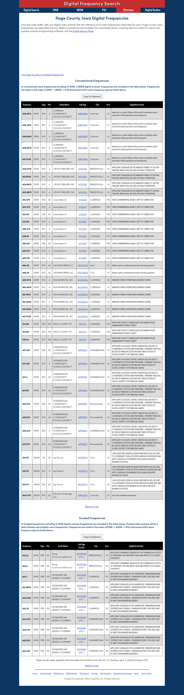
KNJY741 (83, 323)
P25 (104, 10)
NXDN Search (71, 673)
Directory (128, 10)
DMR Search (59, 673)
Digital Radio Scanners (122, 673)
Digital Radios (152, 10)
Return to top (92, 506)
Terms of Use (146, 673)
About (136, 673)
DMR (55, 10)
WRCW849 (82, 265)
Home (35, 673)
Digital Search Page (83, 31)
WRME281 (83, 495)
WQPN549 (81, 553)
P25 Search (84, 673)
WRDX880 (83, 113)
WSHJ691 (82, 168)
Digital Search (31, 10)
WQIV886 (81, 574)
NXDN (80, 10)
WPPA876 (82, 350)
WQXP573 (83, 457)
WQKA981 (81, 617)
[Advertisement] (92, 53)
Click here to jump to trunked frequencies (42, 74)
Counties (94, 673)
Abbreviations (105, 673)
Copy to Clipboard (92, 96)
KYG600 (83, 199)
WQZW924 (82, 279)
